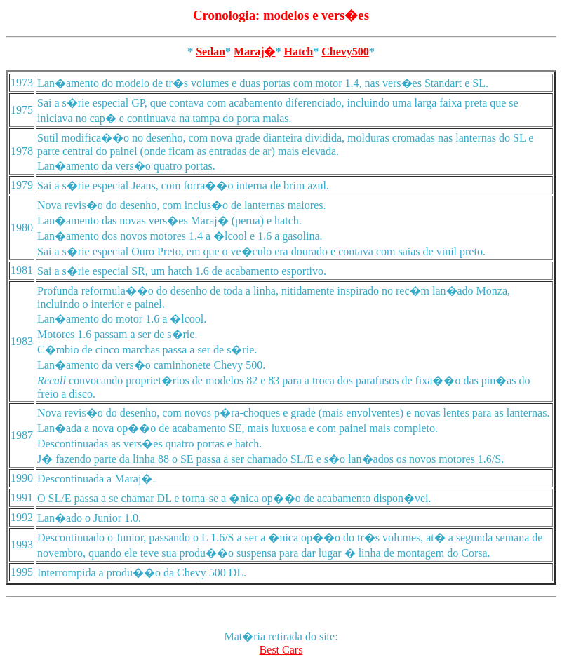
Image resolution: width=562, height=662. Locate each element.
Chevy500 (345, 52)
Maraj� (255, 52)
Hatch (298, 52)
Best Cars (281, 650)
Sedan (210, 52)
